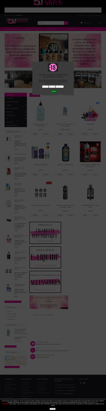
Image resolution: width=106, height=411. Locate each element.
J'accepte (52, 409)
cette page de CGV (92, 402)
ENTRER (54, 91)
